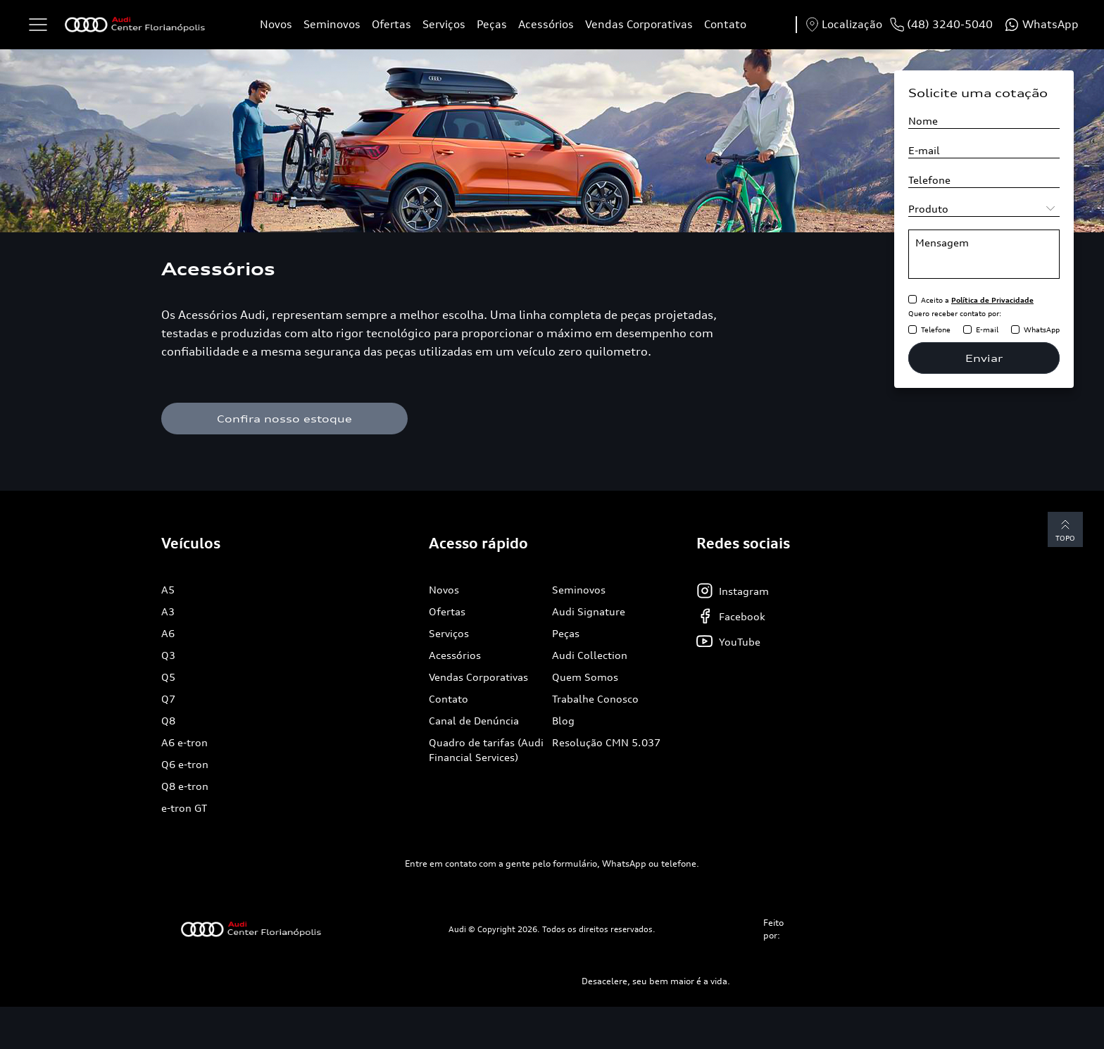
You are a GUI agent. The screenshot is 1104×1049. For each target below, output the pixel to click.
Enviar (984, 358)
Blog (563, 721)
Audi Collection (589, 655)
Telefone (936, 329)
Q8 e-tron (184, 786)
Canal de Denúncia (474, 721)
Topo (1065, 529)
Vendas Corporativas (639, 24)
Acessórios (546, 24)
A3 (168, 611)
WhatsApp (1042, 329)
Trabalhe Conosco (595, 699)
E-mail (987, 329)
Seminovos (331, 24)
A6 (168, 633)
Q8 (168, 721)
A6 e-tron (184, 742)
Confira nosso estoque (284, 419)
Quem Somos (585, 677)
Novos (276, 24)
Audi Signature (588, 611)
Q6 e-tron (184, 764)
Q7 (168, 699)
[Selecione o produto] (984, 209)
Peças (492, 24)
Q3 (168, 655)
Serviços (443, 24)
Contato (725, 24)
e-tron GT (184, 808)
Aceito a (977, 300)
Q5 (168, 677)
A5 (168, 590)
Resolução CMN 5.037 (606, 742)
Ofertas (391, 24)
